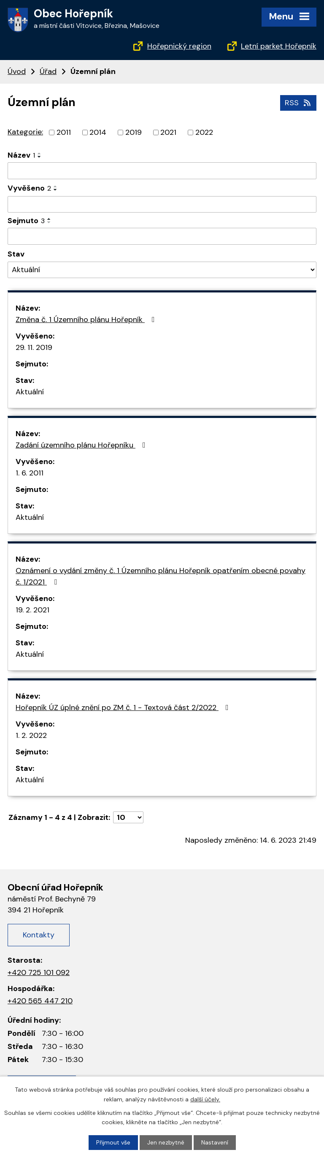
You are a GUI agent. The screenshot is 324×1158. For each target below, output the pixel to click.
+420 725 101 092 (39, 972)
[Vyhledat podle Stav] (162, 270)
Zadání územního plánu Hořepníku (82, 445)
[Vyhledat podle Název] (162, 170)
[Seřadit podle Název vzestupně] (39, 153)
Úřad (48, 71)
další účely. (205, 1099)
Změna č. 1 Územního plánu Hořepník (87, 319)
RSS (298, 103)
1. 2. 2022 (31, 735)
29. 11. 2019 (34, 347)
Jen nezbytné (165, 1142)
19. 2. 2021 (32, 610)
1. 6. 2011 (29, 473)
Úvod (17, 71)
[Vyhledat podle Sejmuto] (162, 236)
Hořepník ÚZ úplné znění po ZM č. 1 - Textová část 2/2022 (124, 707)
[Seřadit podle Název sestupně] (39, 156)
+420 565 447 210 (40, 1001)
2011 (64, 132)
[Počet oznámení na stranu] (128, 817)
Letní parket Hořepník (278, 46)
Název (21, 155)
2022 (204, 132)
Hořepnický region (179, 46)
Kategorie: (25, 132)
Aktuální (30, 392)
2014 (97, 132)
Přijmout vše (113, 1142)
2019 (133, 132)
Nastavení (214, 1142)
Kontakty (38, 935)
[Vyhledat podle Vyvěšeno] (162, 204)
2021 (168, 132)
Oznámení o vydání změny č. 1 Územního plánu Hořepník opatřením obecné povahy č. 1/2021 (160, 576)
